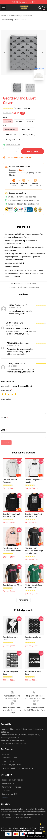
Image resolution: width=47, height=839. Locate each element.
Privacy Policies (8, 761)
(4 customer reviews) (22, 108)
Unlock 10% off (42, 828)
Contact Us (6, 790)
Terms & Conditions (9, 758)
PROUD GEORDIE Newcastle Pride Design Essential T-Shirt (34, 550)
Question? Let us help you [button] (35, 836)
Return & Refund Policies (11, 787)
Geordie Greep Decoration (20, 15)
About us (5, 754)
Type (5, 117)
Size (4, 125)
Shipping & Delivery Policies (12, 780)
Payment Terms (8, 783)
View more (23, 600)
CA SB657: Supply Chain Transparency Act (18, 768)
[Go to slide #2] (30, 87)
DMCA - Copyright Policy (11, 765)
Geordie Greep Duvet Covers (13, 19)
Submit (6, 443)
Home (3, 15)
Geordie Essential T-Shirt (12, 585)
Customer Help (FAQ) (10, 794)
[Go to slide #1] (17, 87)
